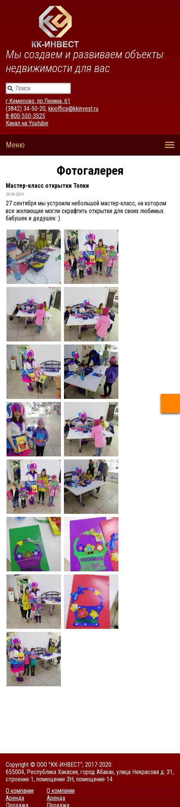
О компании (20, 790)
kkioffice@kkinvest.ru (73, 108)
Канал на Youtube (27, 123)
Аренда (15, 798)
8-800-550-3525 (25, 116)
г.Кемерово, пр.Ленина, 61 (38, 101)
